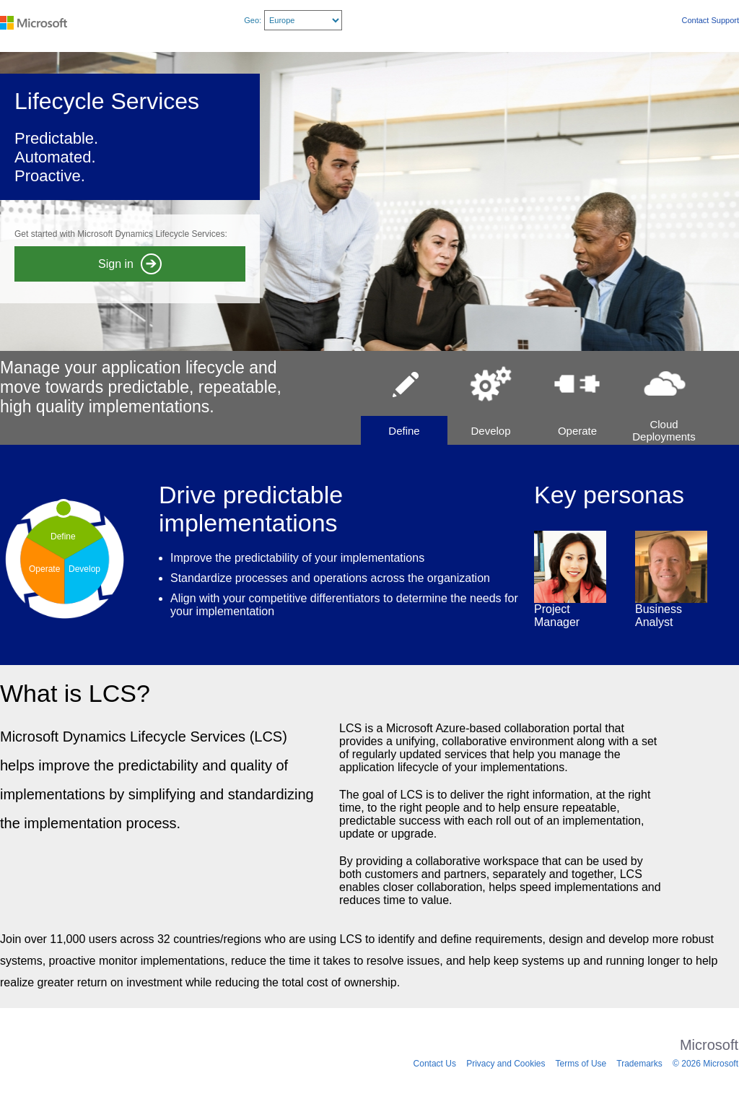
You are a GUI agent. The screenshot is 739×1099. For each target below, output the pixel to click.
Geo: (252, 20)
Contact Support (711, 20)
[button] (404, 398)
